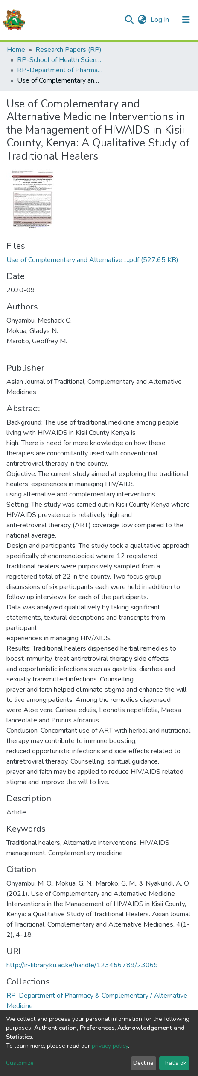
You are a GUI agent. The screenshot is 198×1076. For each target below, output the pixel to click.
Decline (143, 1063)
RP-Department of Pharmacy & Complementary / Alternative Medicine (59, 70)
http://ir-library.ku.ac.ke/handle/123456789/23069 (82, 965)
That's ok (173, 1063)
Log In (161, 19)
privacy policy (110, 1046)
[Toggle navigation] (186, 19)
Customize (20, 1063)
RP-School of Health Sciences (59, 60)
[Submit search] (129, 19)
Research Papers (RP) (68, 49)
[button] (142, 20)
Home (16, 49)
